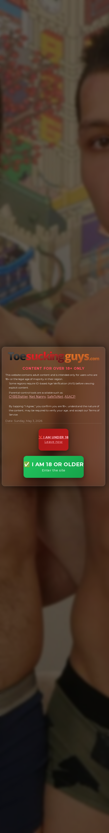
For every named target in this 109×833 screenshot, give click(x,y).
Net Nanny (37, 397)
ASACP (70, 397)
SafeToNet (55, 397)
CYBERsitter (18, 397)
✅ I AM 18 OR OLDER (54, 466)
